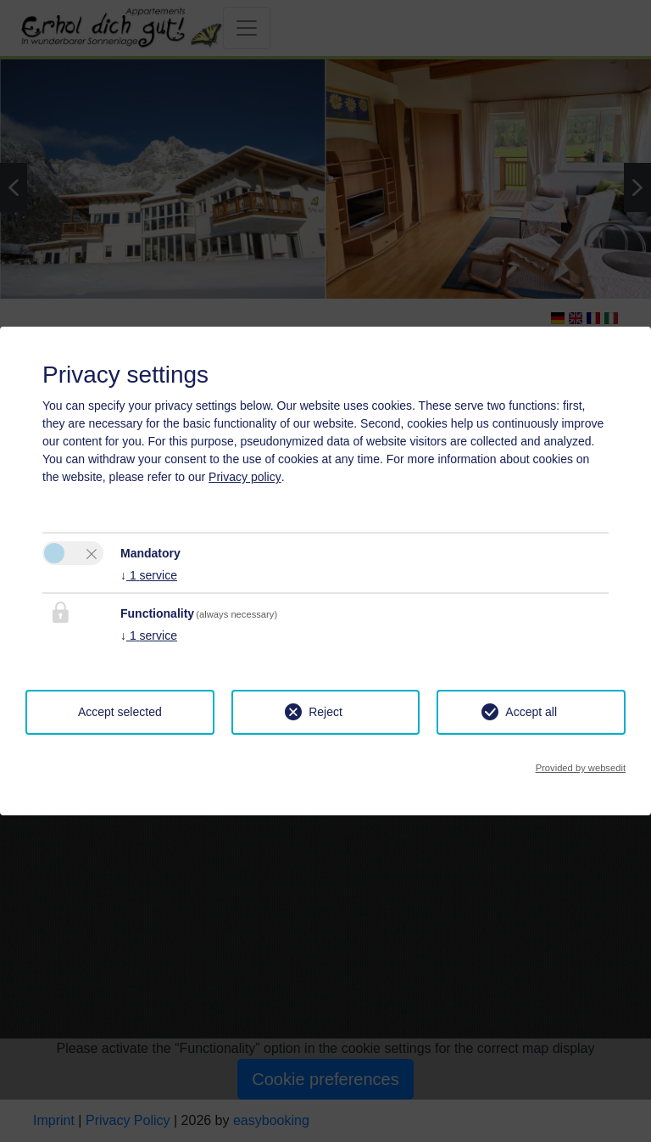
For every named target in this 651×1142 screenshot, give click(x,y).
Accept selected (120, 712)
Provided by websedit (581, 768)
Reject (325, 712)
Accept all (531, 712)
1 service (148, 575)
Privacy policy (245, 477)
